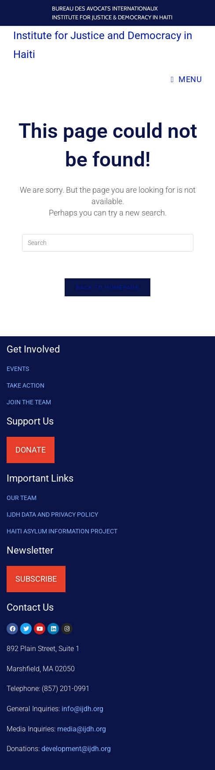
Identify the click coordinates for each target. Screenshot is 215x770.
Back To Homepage (107, 287)
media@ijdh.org (81, 729)
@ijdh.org (76, 749)
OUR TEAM (21, 497)
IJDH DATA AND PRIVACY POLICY (52, 514)
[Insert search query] (107, 243)
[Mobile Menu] (186, 79)
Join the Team (29, 402)
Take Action (25, 385)
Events (18, 368)
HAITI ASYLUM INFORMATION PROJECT (62, 531)
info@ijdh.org (82, 709)
